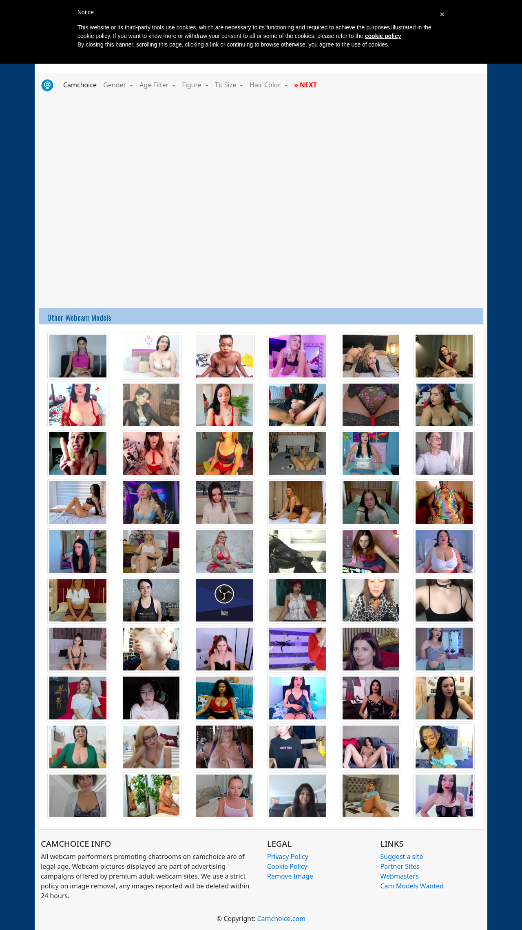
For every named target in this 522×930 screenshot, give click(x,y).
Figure (192, 84)
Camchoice (81, 84)
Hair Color (266, 84)
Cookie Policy (287, 866)
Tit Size (226, 84)
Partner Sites (400, 866)
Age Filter (154, 84)
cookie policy (383, 36)
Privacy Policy (287, 856)
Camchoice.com (281, 918)
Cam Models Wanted (412, 885)
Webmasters (399, 876)
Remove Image (290, 876)
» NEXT (305, 84)
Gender (115, 84)
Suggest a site (401, 856)
